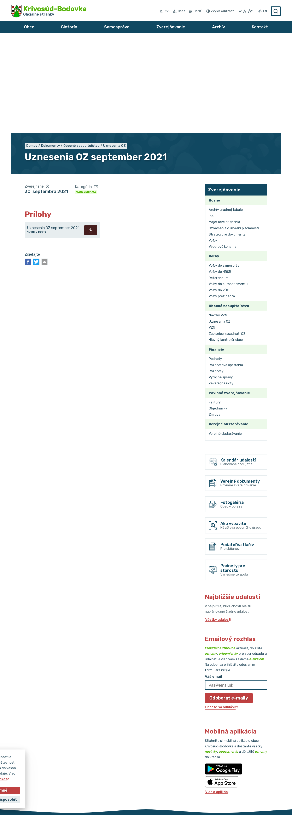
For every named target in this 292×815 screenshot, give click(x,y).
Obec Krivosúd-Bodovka (205, 804)
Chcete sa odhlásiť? (221, 614)
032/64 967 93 (247, 777)
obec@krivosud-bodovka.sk (257, 781)
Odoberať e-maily (228, 604)
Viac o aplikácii (217, 698)
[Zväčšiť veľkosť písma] (250, 11)
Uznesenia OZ (86, 98)
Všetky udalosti (218, 526)
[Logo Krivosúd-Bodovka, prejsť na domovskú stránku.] (49, 11)
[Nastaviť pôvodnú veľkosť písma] (245, 11)
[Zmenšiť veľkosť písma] (240, 11)
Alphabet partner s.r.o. (136, 804)
